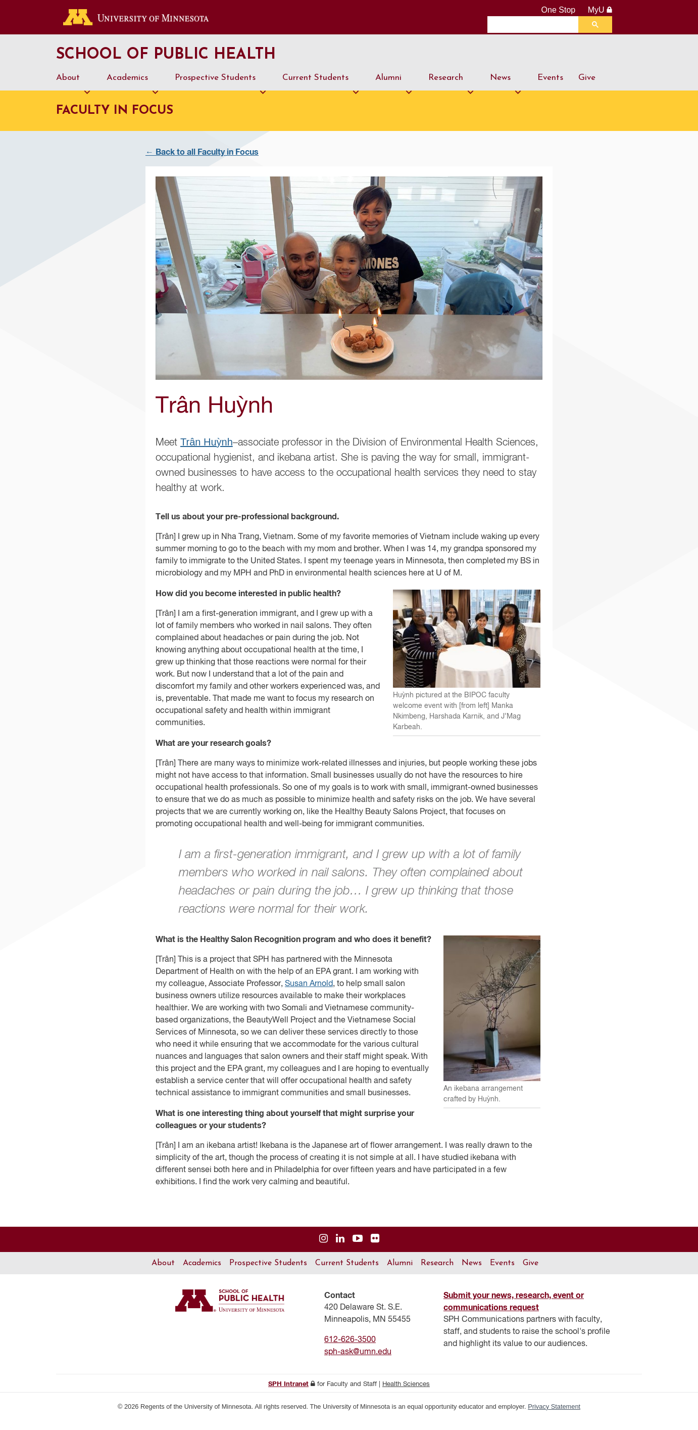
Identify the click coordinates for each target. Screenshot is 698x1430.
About (73, 91)
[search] (535, 24)
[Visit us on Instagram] (323, 1248)
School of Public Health (204, 60)
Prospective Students (221, 91)
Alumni (394, 91)
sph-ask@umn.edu (357, 1361)
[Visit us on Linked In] (340, 1248)
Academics (133, 91)
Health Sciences (406, 1393)
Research (451, 91)
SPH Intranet (288, 1393)
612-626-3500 (350, 1349)
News (506, 91)
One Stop (558, 10)
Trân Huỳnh (206, 451)
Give (586, 87)
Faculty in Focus (114, 120)
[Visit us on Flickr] (375, 1248)
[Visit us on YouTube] (358, 1248)
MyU (600, 10)
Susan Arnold (309, 993)
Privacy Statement (554, 1415)
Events (550, 87)
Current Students (321, 91)
